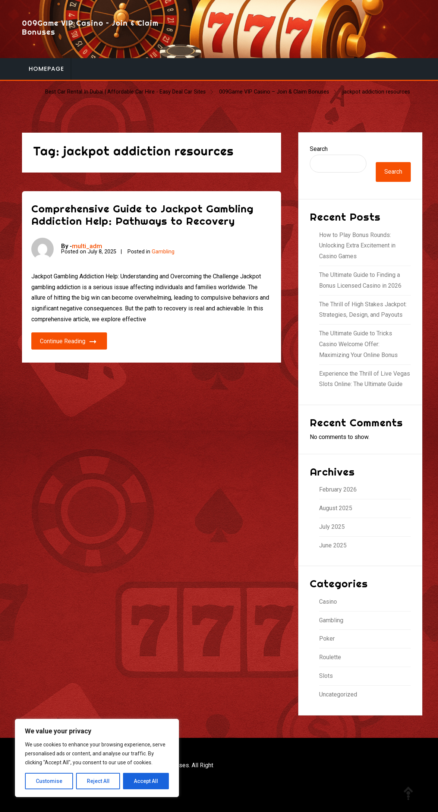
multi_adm (87, 246)
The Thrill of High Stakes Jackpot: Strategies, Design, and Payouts (363, 310)
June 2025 (333, 545)
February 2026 (338, 489)
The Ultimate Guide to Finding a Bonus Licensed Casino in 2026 (360, 280)
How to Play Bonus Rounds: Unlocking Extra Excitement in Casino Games (357, 245)
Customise (49, 781)
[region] (97, 758)
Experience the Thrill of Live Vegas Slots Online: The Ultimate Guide (364, 379)
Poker (327, 638)
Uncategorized (338, 694)
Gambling (163, 252)
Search (319, 148)
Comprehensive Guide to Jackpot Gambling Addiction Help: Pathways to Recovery (142, 215)
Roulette (330, 657)
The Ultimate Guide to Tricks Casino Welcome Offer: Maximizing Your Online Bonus (358, 344)
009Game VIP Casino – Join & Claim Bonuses (90, 27)
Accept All (146, 781)
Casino (328, 601)
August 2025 (335, 508)
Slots (326, 675)
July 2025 (332, 526)
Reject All (98, 781)
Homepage (46, 68)
